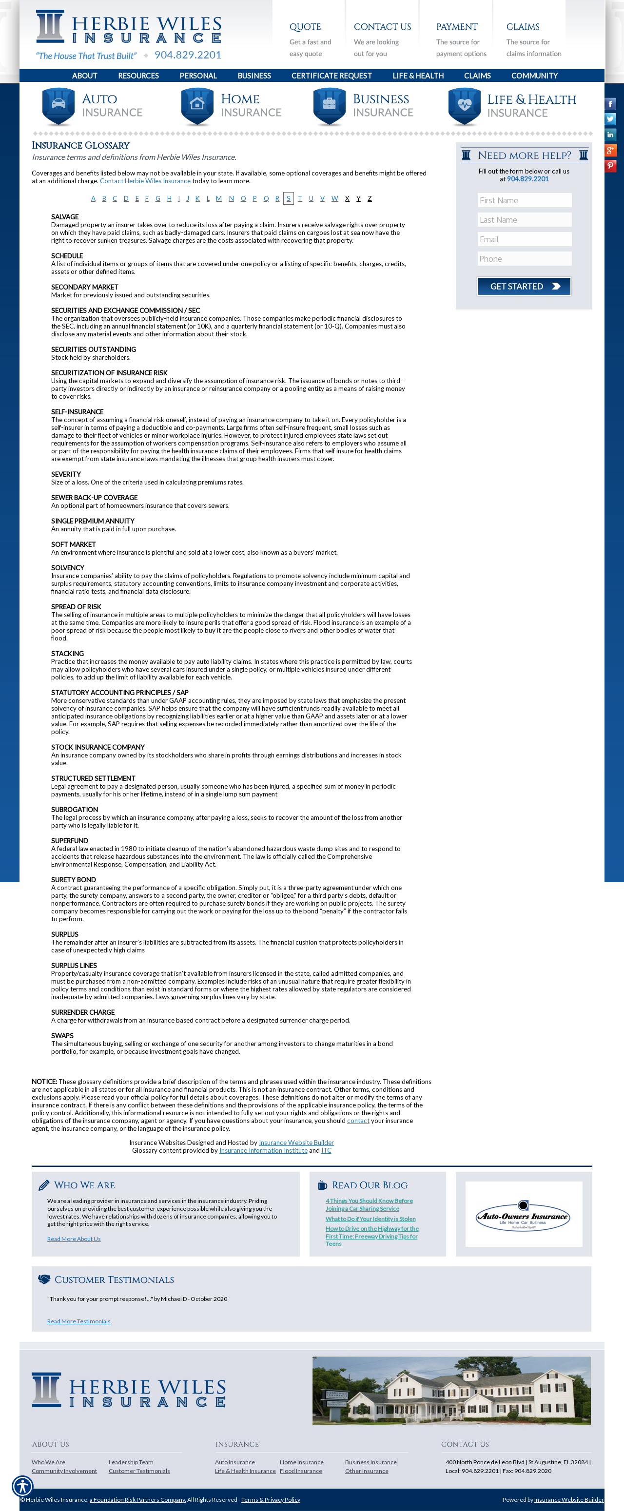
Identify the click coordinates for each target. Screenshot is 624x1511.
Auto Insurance (235, 1462)
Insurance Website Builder (296, 1142)
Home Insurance (302, 1462)
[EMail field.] (525, 239)
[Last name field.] (525, 219)
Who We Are (48, 1462)
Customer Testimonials (139, 1470)
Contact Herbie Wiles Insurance (145, 181)
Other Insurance (367, 1470)
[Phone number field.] (525, 258)
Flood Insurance (301, 1470)
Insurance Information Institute (263, 1150)
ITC (326, 1150)
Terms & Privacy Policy (270, 1499)
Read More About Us (74, 1238)
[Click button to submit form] (524, 282)
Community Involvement (64, 1470)
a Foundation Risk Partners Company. (138, 1499)
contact (358, 1120)
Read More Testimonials (79, 1321)
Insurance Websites (157, 1142)
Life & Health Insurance (245, 1470)
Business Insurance (371, 1462)
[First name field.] (525, 200)
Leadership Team (131, 1462)
